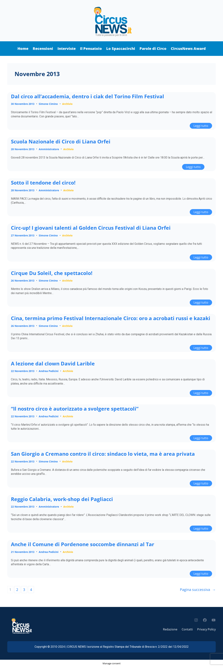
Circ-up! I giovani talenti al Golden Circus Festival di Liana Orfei (91, 228)
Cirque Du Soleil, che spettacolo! (51, 273)
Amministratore (49, 149)
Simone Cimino (48, 104)
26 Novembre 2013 (22, 280)
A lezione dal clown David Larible (53, 364)
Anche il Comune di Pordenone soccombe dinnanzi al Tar (82, 544)
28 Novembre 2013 (22, 149)
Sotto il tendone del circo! (43, 183)
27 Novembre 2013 (22, 235)
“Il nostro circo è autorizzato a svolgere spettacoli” (74, 409)
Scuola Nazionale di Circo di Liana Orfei (60, 141)
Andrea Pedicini (48, 371)
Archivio (67, 104)
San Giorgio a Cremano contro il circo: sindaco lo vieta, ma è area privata (103, 454)
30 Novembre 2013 (22, 104)
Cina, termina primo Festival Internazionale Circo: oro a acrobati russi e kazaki (110, 318)
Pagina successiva (198, 589)
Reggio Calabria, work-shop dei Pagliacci (62, 499)
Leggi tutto (203, 125)
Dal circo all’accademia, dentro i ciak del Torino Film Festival (87, 96)
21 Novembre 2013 (22, 552)
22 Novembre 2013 (22, 371)
